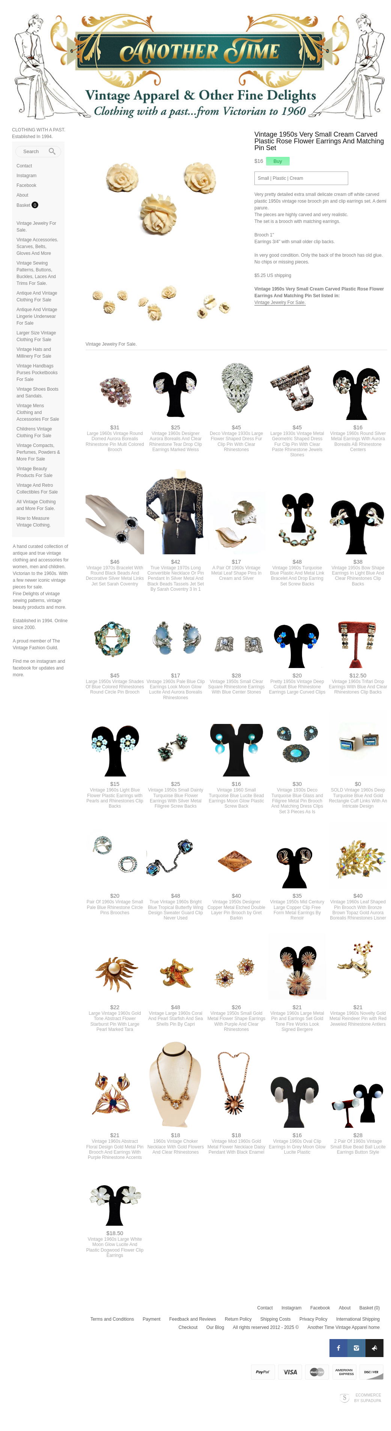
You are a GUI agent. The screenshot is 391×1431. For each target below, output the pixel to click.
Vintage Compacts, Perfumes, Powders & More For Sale (38, 452)
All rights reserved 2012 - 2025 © (266, 1327)
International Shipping (358, 1319)
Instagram (26, 175)
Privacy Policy (313, 1319)
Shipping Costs (275, 1319)
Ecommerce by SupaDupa (367, 1397)
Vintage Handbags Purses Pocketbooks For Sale (37, 372)
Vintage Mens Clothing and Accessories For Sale (38, 412)
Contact (24, 166)
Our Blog (215, 1327)
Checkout (188, 1327)
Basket (24, 205)
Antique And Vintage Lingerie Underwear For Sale (37, 316)
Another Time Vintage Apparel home (343, 1327)
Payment (151, 1319)
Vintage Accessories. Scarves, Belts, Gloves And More (37, 246)
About (22, 195)
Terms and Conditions (112, 1319)
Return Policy (238, 1319)
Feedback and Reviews (192, 1319)
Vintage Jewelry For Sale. (280, 302)
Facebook (26, 185)
